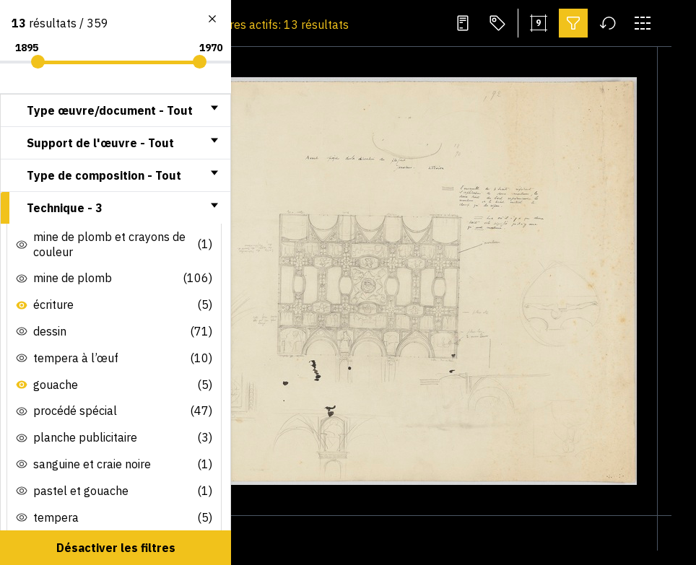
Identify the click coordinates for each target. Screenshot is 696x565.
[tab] (115, 110)
